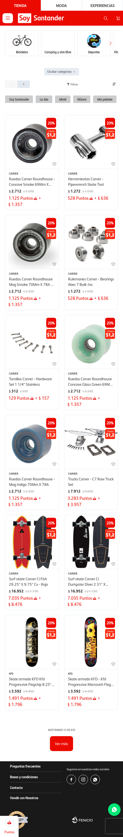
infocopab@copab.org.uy (86, 834)
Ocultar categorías (59, 34)
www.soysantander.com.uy (84, 814)
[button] (106, 18)
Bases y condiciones (24, 739)
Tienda (20, 5)
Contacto (16, 750)
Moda (61, 5)
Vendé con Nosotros (24, 760)
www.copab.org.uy (33, 834)
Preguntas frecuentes (25, 728)
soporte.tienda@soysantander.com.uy (45, 824)
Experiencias (102, 5)
